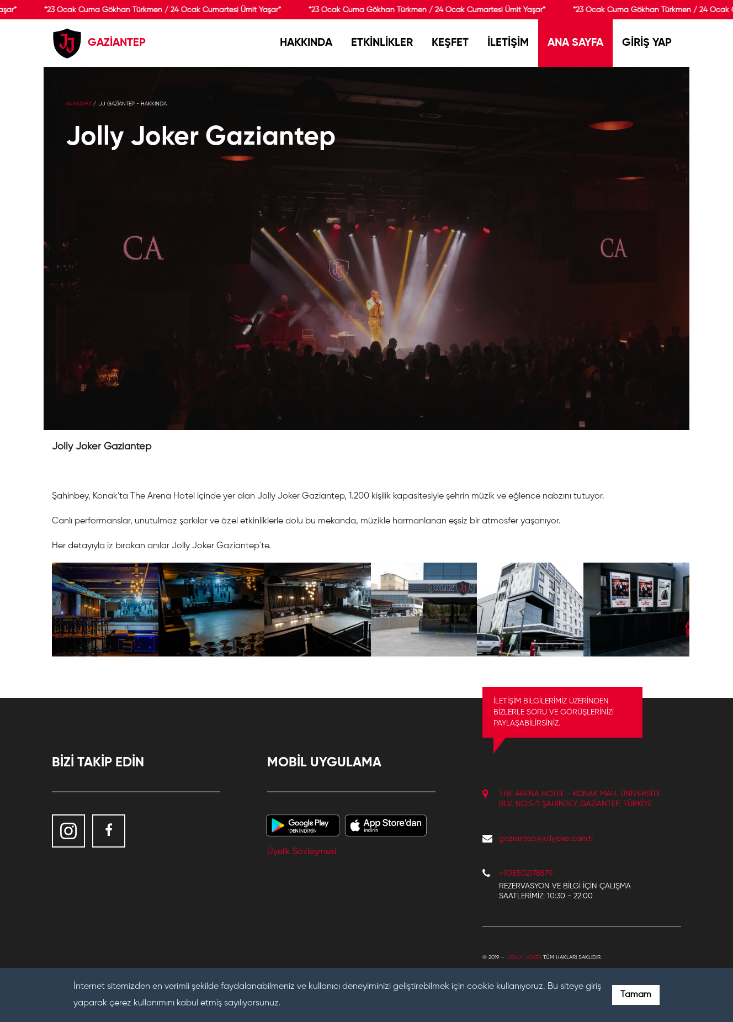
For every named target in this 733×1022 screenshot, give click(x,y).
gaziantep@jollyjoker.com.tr (546, 839)
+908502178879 (526, 873)
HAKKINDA (306, 43)
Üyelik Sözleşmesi (301, 852)
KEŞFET (450, 43)
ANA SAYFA (575, 43)
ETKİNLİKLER (382, 43)
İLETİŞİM (508, 43)
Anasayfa (79, 104)
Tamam (635, 995)
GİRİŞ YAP (647, 43)
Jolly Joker (524, 957)
